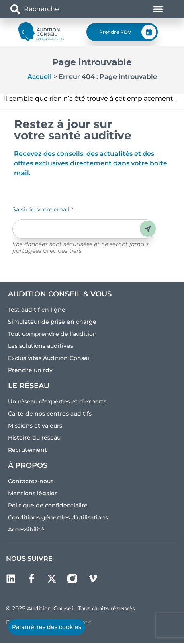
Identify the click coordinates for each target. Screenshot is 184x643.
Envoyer (148, 229)
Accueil (39, 77)
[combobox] (57, 9)
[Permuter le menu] (158, 9)
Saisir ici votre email (42, 209)
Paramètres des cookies (46, 627)
